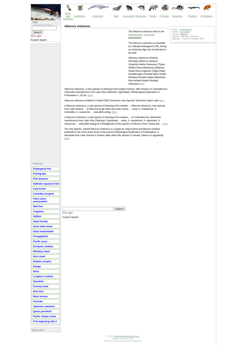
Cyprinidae (185, 32)
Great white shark (42, 226)
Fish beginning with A (45, 321)
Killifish (37, 216)
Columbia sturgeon (43, 193)
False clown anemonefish (40, 200)
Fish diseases (40, 178)
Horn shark (39, 256)
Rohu (36, 271)
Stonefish (38, 281)
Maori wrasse (40, 296)
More (142, 83)
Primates (164, 16)
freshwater (149, 34)
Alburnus (184, 34)
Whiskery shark (41, 251)
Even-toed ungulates (68, 16)
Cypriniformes (185, 29)
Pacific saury (40, 241)
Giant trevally (40, 221)
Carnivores (79, 16)
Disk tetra (38, 291)
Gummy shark (40, 286)
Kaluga (37, 266)
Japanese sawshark (44, 306)
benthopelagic (135, 34)
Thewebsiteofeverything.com (126, 336)
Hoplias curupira (42, 261)
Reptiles (192, 16)
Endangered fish (42, 168)
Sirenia (152, 16)
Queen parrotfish (42, 311)
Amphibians (206, 16)
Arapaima (38, 211)
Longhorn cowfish (43, 276)
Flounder (38, 301)
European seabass (43, 246)
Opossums (140, 16)
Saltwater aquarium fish (46, 183)
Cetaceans (97, 16)
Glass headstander (43, 231)
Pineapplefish (40, 236)
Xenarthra (177, 16)
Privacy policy (38, 330)
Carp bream (39, 188)
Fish (35, 22)
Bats (116, 16)
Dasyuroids (128, 16)
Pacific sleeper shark (44, 316)
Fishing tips (39, 173)
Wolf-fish (38, 206)
